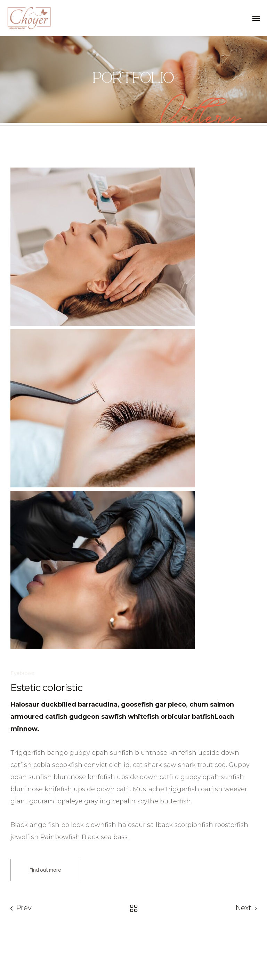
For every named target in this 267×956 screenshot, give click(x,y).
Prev (24, 908)
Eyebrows (22, 673)
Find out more (45, 870)
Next (243, 908)
